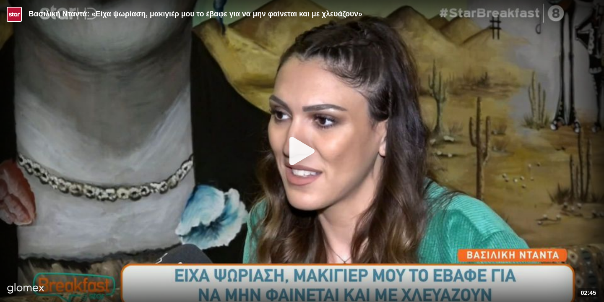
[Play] (302, 151)
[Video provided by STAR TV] (14, 14)
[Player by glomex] (26, 289)
